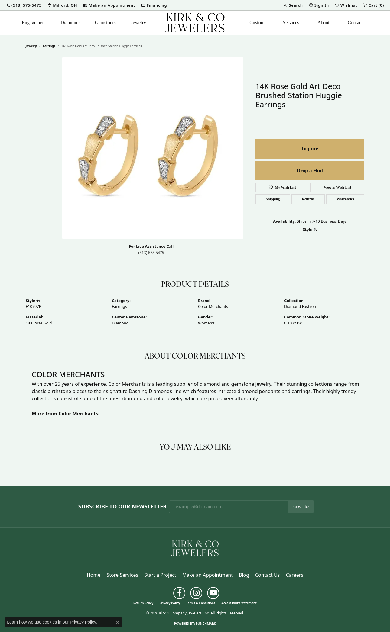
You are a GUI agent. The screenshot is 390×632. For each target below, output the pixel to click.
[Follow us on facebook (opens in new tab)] (179, 593)
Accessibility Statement (239, 603)
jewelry (31, 46)
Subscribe (301, 506)
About (323, 22)
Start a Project (160, 575)
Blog (244, 575)
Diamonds (70, 22)
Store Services (122, 575)
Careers (294, 575)
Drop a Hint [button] (310, 170)
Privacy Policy (169, 603)
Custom (257, 22)
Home (94, 575)
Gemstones (105, 22)
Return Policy (143, 603)
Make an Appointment (207, 575)
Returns (308, 199)
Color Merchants (213, 306)
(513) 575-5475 (151, 252)
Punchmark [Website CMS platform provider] (206, 623)
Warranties (345, 199)
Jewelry (138, 22)
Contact (355, 22)
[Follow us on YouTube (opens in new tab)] (213, 593)
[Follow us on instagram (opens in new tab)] (196, 593)
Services (291, 22)
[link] (62, 5)
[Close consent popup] (117, 622)
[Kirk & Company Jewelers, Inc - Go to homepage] (195, 547)
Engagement (34, 22)
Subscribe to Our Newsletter (122, 506)
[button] (23, 5)
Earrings (49, 46)
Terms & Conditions (200, 603)
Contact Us (267, 575)
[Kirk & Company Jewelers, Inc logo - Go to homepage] (195, 23)
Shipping (273, 199)
